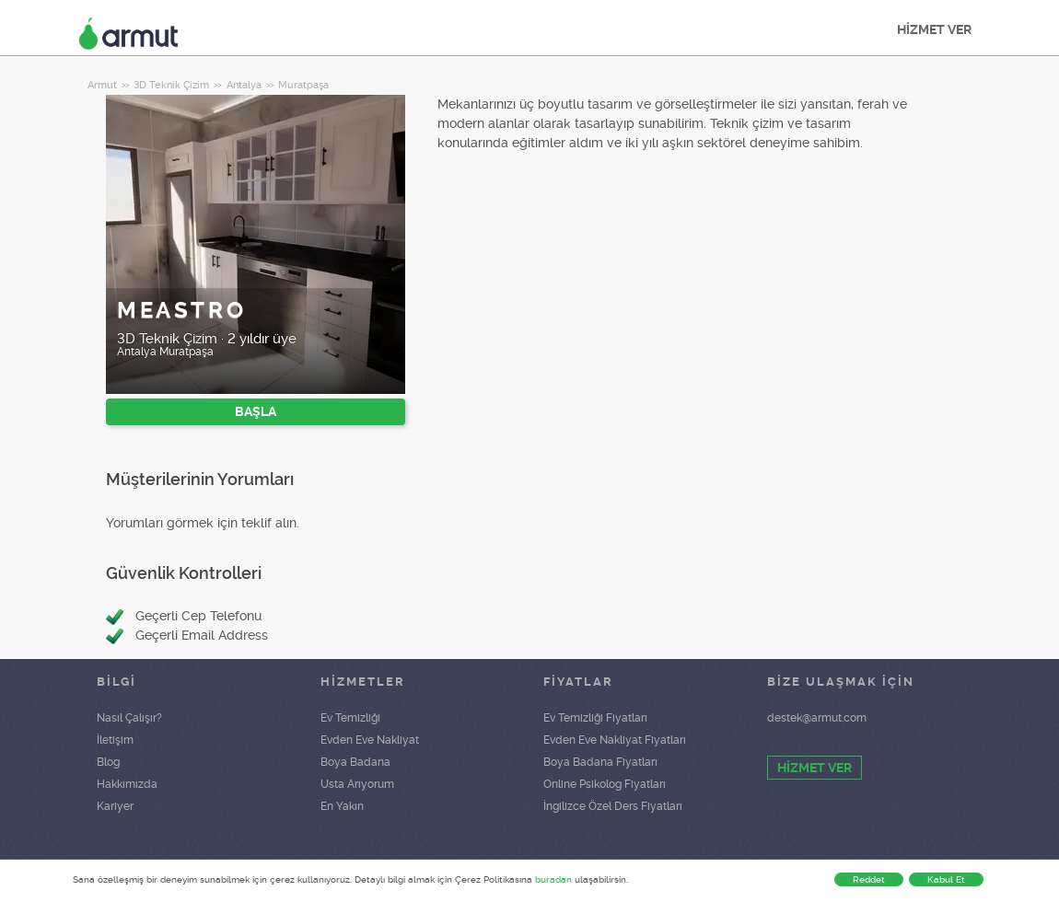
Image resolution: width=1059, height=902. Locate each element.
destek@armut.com (817, 717)
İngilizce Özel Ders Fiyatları (612, 806)
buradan (553, 879)
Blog (108, 762)
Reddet (869, 879)
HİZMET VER (934, 29)
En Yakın (342, 806)
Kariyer (115, 806)
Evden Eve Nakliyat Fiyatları (614, 740)
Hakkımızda (127, 784)
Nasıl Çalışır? (129, 717)
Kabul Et (946, 879)
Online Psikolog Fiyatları (604, 784)
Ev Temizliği (350, 717)
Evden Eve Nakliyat (369, 740)
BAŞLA (255, 411)
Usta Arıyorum (357, 784)
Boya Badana (355, 762)
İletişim (115, 740)
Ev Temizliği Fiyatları (595, 717)
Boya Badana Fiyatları (600, 762)
